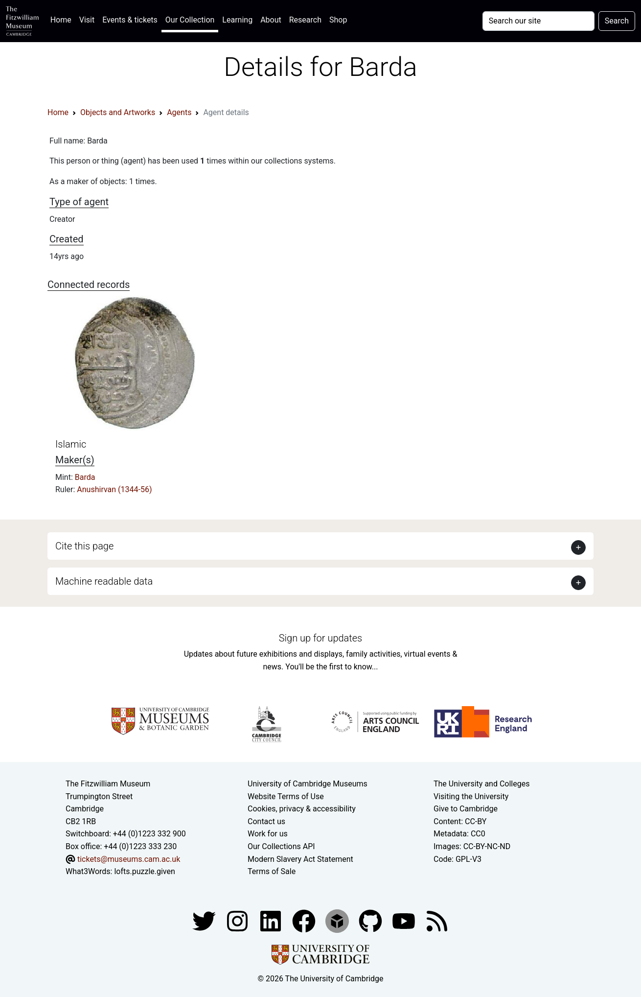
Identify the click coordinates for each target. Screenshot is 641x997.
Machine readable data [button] (104, 581)
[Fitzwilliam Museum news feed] (437, 920)
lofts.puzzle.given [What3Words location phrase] (144, 871)
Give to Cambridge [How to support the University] (466, 808)
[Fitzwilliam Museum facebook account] (271, 920)
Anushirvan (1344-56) (114, 489)
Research (305, 19)
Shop (338, 19)
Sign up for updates (320, 638)
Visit (86, 19)
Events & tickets (130, 19)
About (270, 19)
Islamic (70, 444)
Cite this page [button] (84, 546)
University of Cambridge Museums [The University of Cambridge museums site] (307, 783)
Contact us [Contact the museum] (266, 821)
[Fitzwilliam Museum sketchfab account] (338, 920)
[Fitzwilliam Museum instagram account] (238, 920)
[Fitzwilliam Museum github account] (371, 920)
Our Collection (189, 19)
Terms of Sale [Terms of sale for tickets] (272, 871)
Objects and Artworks (117, 112)
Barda (85, 477)
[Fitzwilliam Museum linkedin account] (304, 920)
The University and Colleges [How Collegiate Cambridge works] (481, 783)
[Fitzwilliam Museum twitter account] (205, 920)
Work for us (268, 833)
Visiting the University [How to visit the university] (471, 796)
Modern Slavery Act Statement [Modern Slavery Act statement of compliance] (300, 859)
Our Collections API (281, 846)
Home (62, 18)
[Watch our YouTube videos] (404, 920)
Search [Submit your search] (617, 20)
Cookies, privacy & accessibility (302, 808)
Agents (179, 112)
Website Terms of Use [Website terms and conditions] (286, 796)
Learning (237, 19)
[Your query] (538, 21)
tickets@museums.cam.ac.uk (128, 859)
